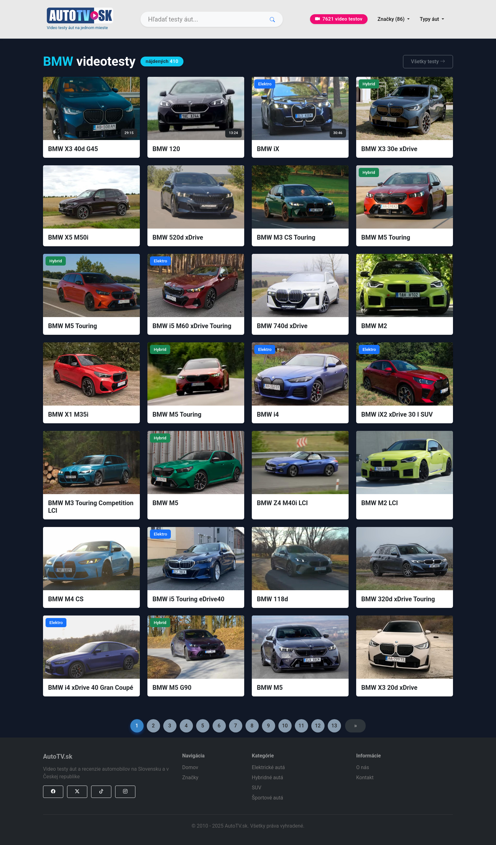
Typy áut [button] (430, 19)
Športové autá (267, 798)
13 (334, 726)
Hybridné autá (267, 778)
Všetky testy (428, 61)
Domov (190, 767)
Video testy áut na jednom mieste (77, 27)
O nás (362, 767)
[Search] (211, 19)
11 (301, 726)
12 (317, 726)
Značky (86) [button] (392, 19)
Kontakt (365, 778)
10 (285, 726)
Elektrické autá (268, 767)
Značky (190, 778)
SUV (256, 788)
